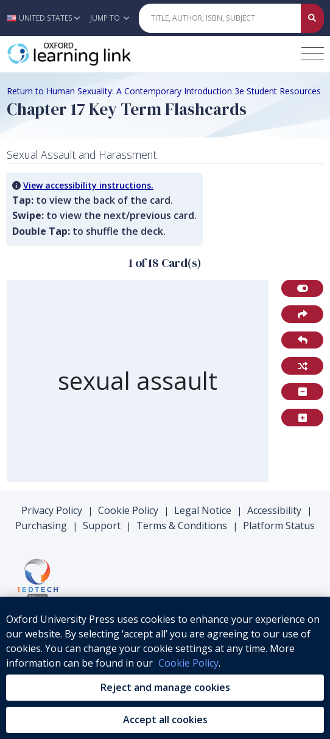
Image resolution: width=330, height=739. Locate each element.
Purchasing (41, 525)
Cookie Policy (128, 510)
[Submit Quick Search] (312, 18)
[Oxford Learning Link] (98, 54)
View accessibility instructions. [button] (88, 185)
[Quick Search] (220, 18)
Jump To (109, 18)
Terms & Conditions (181, 525)
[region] (138, 381)
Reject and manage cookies (165, 687)
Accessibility (274, 510)
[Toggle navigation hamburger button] (312, 54)
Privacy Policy (51, 510)
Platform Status (279, 525)
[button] (46, 18)
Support (102, 525)
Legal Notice (202, 510)
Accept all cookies (165, 719)
